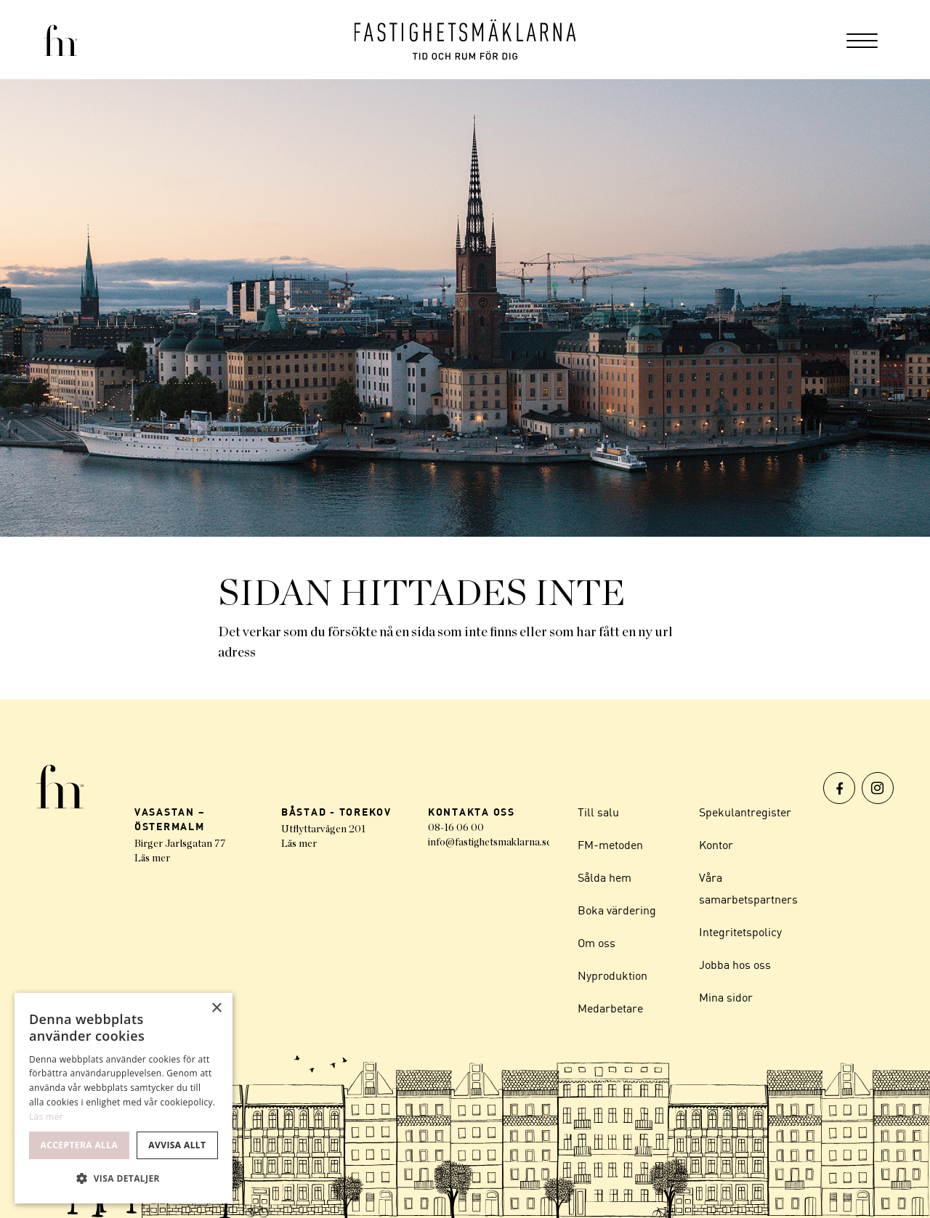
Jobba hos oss (735, 964)
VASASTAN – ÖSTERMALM (170, 818)
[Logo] (465, 39)
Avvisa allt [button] (177, 1145)
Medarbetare (610, 1008)
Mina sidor (726, 997)
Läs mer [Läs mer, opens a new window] (46, 1117)
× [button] (216, 1008)
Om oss (596, 942)
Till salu (598, 812)
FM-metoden (610, 844)
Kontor (716, 844)
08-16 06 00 (456, 828)
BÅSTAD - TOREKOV (336, 811)
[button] (123, 1179)
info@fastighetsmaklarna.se (489, 842)
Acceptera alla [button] (79, 1145)
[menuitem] (862, 39)
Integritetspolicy (740, 932)
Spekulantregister (745, 812)
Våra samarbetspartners (748, 888)
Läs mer (152, 858)
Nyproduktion (612, 975)
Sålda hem (604, 877)
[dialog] (123, 1098)
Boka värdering (617, 910)
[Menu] (862, 39)
